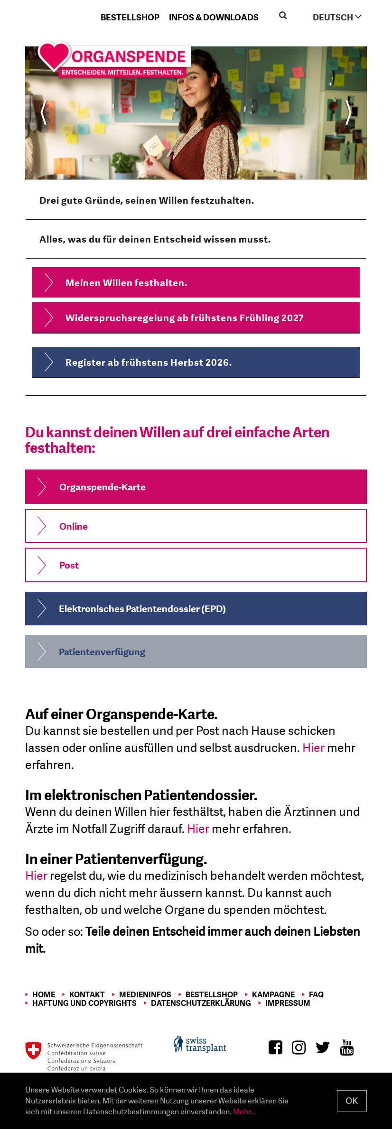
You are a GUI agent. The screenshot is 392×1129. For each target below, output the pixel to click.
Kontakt (87, 994)
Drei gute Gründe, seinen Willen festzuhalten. (146, 200)
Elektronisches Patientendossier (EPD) (142, 608)
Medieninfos (145, 994)
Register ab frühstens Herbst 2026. (148, 362)
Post (69, 564)
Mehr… (244, 1111)
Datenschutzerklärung (201, 1003)
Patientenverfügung (102, 651)
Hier (313, 747)
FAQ (316, 994)
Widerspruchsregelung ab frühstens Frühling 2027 (184, 317)
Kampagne (273, 994)
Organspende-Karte (102, 486)
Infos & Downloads (214, 17)
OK (351, 1101)
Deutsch (337, 16)
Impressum (287, 1003)
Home (43, 994)
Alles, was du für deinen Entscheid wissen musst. (155, 238)
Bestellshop (130, 17)
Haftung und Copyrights (84, 1003)
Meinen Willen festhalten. (126, 282)
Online (73, 526)
